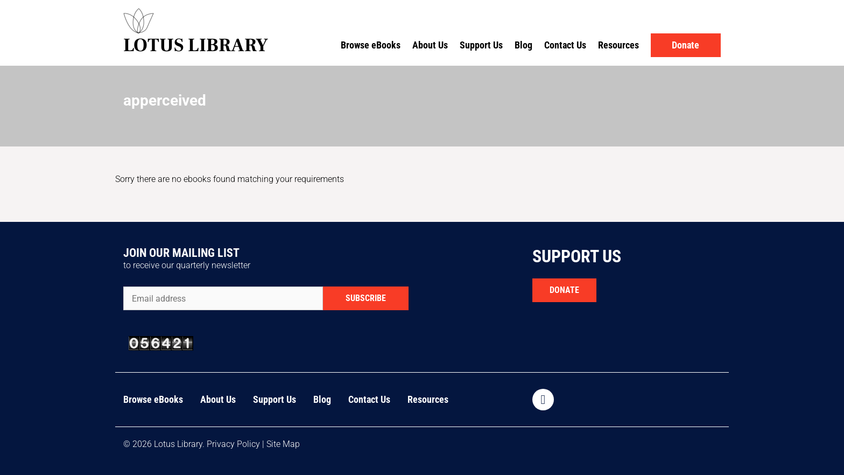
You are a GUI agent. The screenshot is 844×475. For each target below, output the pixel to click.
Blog (523, 45)
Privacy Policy (233, 444)
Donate (685, 45)
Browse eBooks (370, 45)
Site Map (283, 444)
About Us (430, 45)
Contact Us (565, 45)
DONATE (564, 290)
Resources (618, 45)
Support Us (481, 45)
